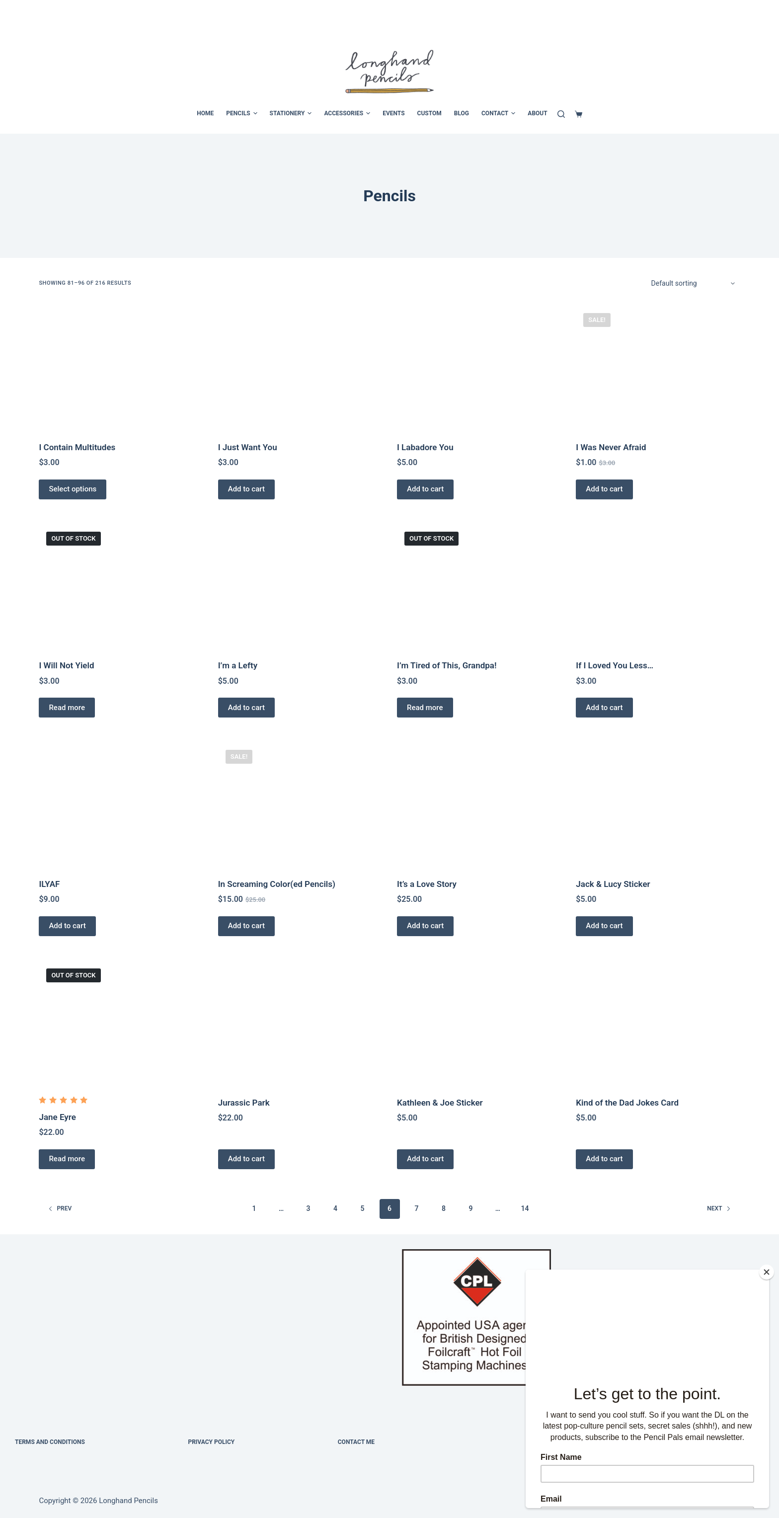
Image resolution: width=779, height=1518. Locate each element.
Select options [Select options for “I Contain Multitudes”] (72, 488)
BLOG (461, 113)
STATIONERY (291, 114)
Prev (60, 1208)
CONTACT (498, 114)
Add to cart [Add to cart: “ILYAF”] (67, 925)
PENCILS (241, 114)
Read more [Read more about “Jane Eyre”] (67, 1158)
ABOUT (537, 113)
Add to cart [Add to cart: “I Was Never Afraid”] (604, 488)
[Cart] (578, 114)
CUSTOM (429, 113)
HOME (205, 113)
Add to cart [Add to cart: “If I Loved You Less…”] (604, 707)
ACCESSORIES (347, 114)
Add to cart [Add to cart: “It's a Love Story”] (425, 925)
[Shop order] (692, 283)
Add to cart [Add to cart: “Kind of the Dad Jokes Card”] (604, 1158)
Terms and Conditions (50, 1441)
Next (718, 1208)
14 (525, 1208)
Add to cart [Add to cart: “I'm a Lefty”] (246, 707)
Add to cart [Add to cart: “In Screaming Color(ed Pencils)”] (246, 925)
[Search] (561, 114)
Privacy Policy (211, 1441)
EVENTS (393, 113)
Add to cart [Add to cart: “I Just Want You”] (246, 488)
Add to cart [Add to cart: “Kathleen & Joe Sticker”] (425, 1158)
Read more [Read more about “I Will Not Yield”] (67, 707)
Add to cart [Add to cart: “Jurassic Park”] (246, 1158)
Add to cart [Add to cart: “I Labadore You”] (425, 488)
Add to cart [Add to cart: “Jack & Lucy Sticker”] (604, 925)
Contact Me (356, 1441)
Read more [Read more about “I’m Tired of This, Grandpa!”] (425, 707)
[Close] (766, 1272)
